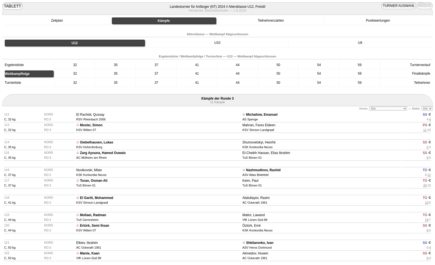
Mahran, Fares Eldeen (258, 125)
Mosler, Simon (91, 125)
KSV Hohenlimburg (89, 147)
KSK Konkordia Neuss (257, 147)
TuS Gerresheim (87, 219)
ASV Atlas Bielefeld (255, 174)
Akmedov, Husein (255, 253)
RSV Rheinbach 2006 (91, 119)
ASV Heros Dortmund (257, 247)
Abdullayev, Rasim (256, 198)
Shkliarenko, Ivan (260, 243)
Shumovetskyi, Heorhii (258, 142)
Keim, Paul (250, 181)
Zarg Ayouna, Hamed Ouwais (103, 153)
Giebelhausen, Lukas (96, 142)
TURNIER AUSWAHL (399, 6)
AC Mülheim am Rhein (91, 157)
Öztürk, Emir (251, 226)
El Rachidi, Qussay (90, 115)
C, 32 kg (10, 119)
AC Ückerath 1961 (254, 202)
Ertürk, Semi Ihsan (94, 226)
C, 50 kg (10, 247)
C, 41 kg (10, 202)
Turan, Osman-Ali (93, 181)
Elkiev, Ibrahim (87, 243)
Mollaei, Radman (93, 215)
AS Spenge (250, 119)
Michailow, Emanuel (262, 115)
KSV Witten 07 (86, 130)
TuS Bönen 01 (252, 157)
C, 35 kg (10, 147)
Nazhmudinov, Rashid (263, 170)
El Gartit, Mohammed (96, 198)
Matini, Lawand (253, 215)
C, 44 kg (10, 219)
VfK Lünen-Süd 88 (254, 219)
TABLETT (12, 6)
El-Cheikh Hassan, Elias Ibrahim (266, 153)
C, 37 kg (10, 174)
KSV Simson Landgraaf (258, 130)
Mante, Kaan (90, 253)
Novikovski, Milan (89, 170)
